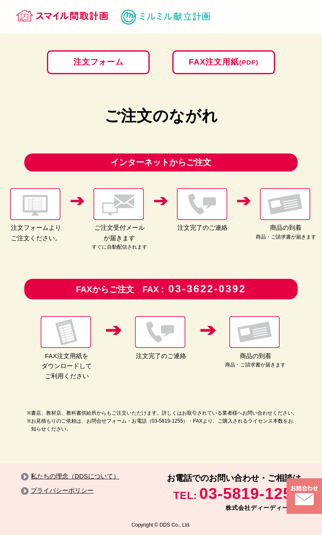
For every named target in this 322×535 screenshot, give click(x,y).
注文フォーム (97, 61)
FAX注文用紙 (225, 61)
